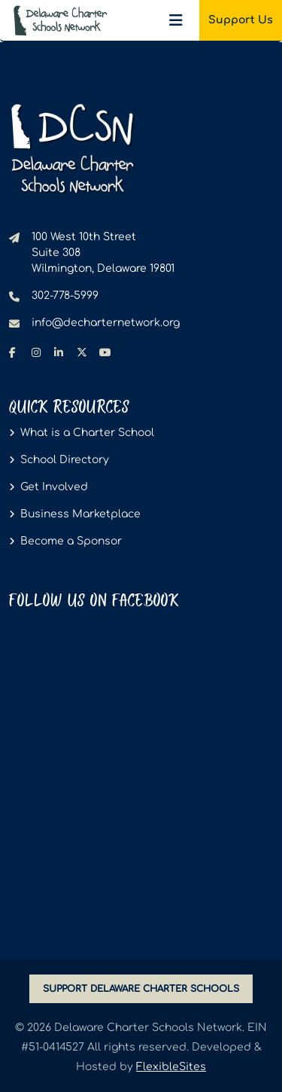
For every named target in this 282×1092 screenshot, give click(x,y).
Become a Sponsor (71, 541)
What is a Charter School (87, 432)
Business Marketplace (80, 514)
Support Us (240, 20)
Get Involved (54, 487)
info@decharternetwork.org (106, 322)
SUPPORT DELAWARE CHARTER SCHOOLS (141, 989)
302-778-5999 (65, 295)
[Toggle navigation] (176, 20)
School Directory (64, 459)
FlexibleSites (171, 1066)
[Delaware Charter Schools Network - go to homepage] (72, 148)
